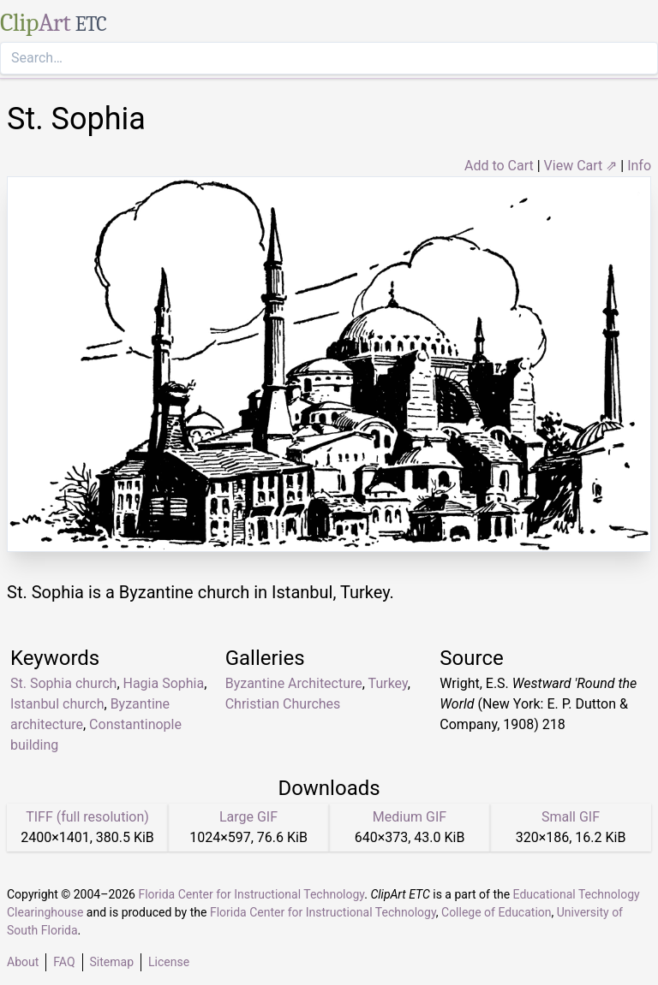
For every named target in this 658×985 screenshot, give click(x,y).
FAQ (64, 962)
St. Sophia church (63, 683)
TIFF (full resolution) (87, 817)
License (168, 962)
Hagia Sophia (164, 683)
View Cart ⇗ (581, 165)
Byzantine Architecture (293, 683)
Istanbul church (57, 704)
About (23, 962)
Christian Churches (283, 704)
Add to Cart (499, 165)
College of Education (496, 912)
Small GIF (570, 817)
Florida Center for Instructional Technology (251, 894)
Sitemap (112, 962)
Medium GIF (409, 817)
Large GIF (248, 817)
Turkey (388, 683)
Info (639, 165)
